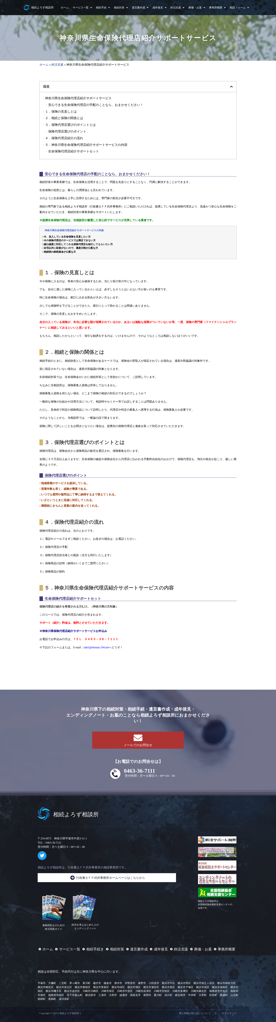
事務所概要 (217, 8)
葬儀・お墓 (197, 8)
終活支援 (177, 8)
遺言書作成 (140, 8)
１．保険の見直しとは (61, 111)
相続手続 (103, 8)
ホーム (65, 7)
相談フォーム (239, 8)
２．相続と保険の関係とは (64, 118)
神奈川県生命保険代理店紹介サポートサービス (78, 98)
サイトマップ (229, 1013)
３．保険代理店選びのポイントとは (70, 124)
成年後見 (159, 8)
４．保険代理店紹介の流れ (64, 138)
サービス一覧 (82, 8)
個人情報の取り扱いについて (195, 1013)
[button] (231, 86)
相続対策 (121, 8)
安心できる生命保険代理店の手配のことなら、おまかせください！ (95, 105)
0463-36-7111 (139, 771)
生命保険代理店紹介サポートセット (73, 151)
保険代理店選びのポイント (67, 131)
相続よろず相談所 (42, 7)
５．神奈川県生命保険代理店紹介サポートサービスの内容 (86, 145)
